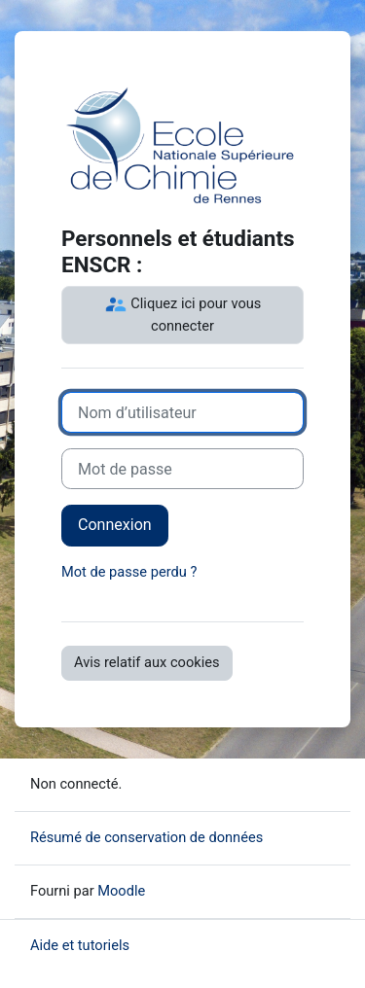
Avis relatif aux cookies (147, 662)
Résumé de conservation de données (146, 837)
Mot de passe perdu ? (129, 572)
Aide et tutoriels (79, 945)
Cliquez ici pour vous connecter (183, 314)
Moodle (121, 891)
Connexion (115, 524)
